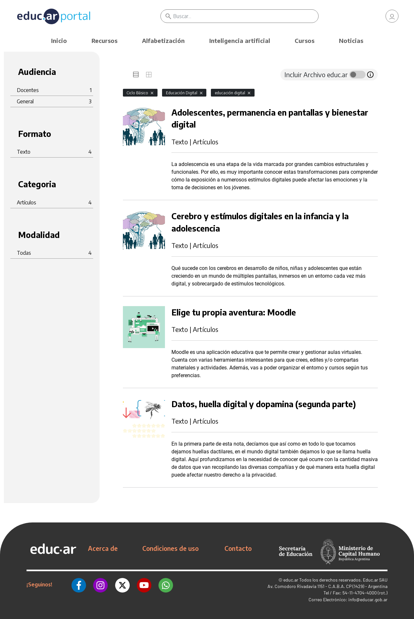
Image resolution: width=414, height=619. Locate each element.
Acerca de (103, 548)
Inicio (59, 40)
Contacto (238, 548)
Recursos (104, 40)
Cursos (304, 40)
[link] (392, 16)
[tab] (135, 74)
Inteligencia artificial (239, 40)
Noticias (351, 40)
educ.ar (290, 580)
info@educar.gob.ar (367, 599)
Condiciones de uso (170, 548)
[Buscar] (245, 16)
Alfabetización (163, 40)
